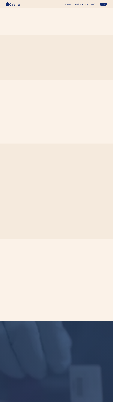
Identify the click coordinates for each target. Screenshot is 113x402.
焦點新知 (78, 4)
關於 (86, 4)
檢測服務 (68, 4)
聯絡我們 (94, 4)
